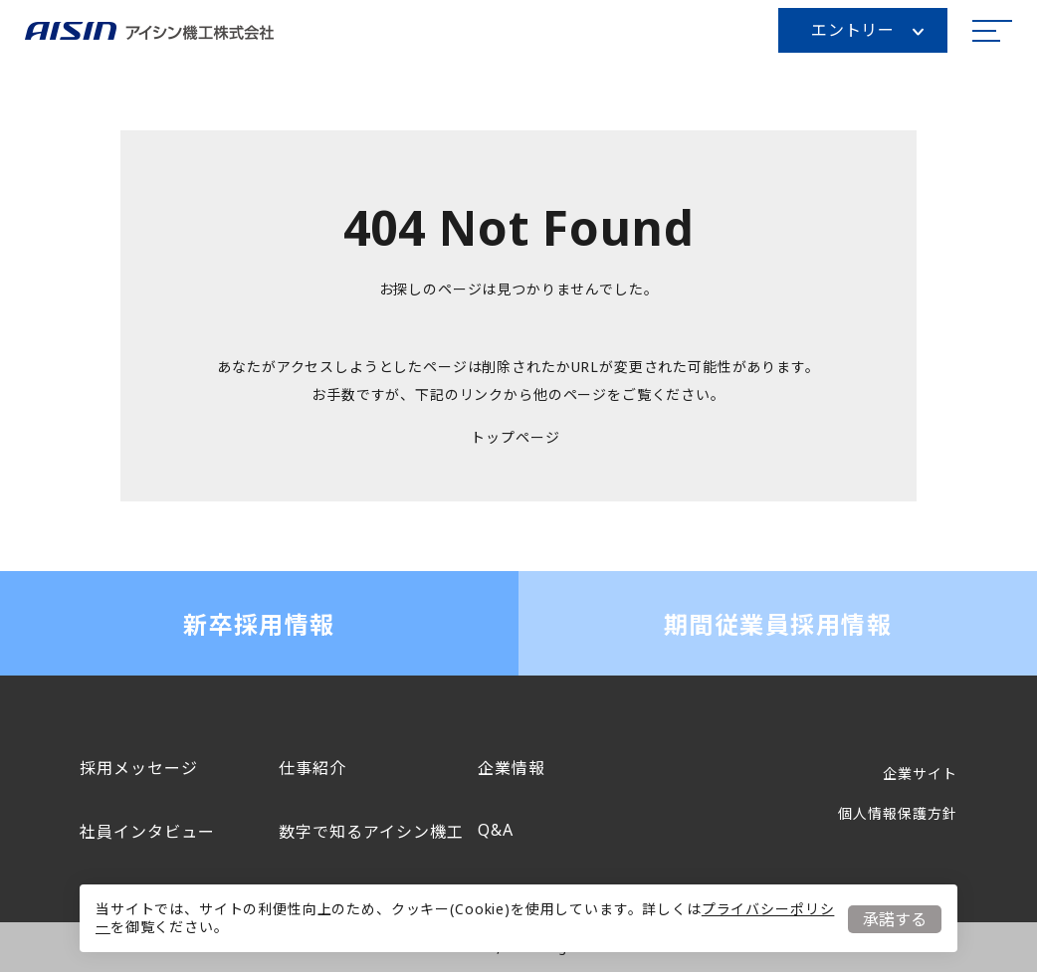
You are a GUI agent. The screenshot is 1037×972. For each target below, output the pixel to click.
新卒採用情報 (259, 624)
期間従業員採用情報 (778, 624)
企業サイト (920, 773)
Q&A (496, 830)
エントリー (867, 30)
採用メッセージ (139, 768)
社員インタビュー (147, 832)
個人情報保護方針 (897, 813)
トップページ (515, 437)
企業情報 (511, 768)
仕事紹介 (312, 768)
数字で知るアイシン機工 (371, 832)
